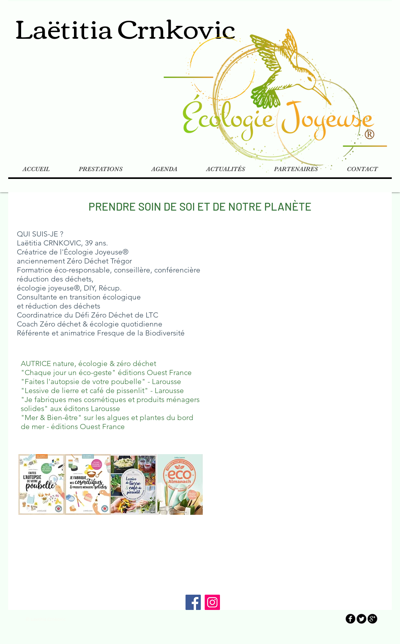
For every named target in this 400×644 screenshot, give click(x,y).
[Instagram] (212, 602)
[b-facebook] (350, 619)
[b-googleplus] (372, 619)
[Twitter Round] (361, 619)
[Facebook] (193, 602)
